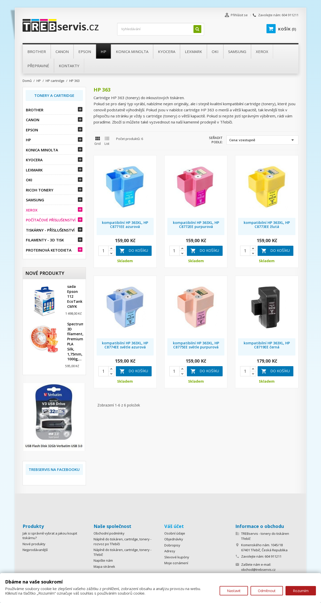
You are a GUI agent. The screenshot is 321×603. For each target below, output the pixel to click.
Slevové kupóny (176, 557)
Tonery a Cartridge (54, 95)
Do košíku (133, 251)
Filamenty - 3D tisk (45, 239)
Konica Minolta (42, 149)
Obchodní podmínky (109, 533)
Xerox (32, 210)
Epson (32, 129)
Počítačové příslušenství (51, 220)
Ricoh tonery (39, 189)
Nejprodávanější (35, 549)
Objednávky (173, 539)
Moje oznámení (176, 563)
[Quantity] (103, 251)
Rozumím (301, 590)
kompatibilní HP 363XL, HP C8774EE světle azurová (125, 345)
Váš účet (174, 526)
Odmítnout (267, 590)
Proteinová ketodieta (49, 250)
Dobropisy (172, 545)
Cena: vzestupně (262, 140)
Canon (32, 119)
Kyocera (34, 159)
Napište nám (103, 560)
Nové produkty (34, 544)
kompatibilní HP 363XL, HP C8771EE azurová (125, 224)
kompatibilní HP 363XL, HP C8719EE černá (267, 345)
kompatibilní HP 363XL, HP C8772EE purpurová (196, 224)
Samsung (35, 199)
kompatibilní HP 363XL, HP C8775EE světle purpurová (196, 345)
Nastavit (234, 590)
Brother (34, 109)
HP (28, 139)
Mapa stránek (104, 566)
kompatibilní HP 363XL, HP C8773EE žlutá (267, 224)
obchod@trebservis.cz (258, 569)
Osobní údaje (174, 533)
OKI (29, 179)
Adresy (169, 551)
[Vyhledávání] (160, 29)
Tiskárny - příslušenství (50, 230)
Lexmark (34, 169)
